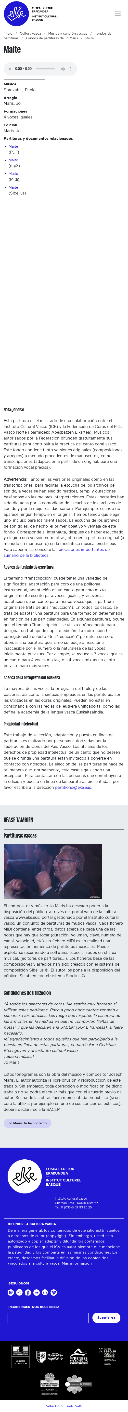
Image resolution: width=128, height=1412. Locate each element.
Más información (77, 1263)
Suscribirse (106, 1318)
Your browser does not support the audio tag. (40, 69)
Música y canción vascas (67, 33)
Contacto (74, 1405)
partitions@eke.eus (73, 787)
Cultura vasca (30, 33)
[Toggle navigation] (117, 13)
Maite (13, 146)
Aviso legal (55, 1405)
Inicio (8, 33)
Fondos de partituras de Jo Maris (52, 38)
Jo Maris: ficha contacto (28, 1123)
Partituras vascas (20, 836)
